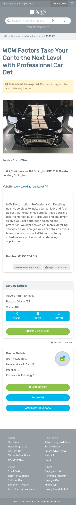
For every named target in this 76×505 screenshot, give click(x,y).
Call (38, 407)
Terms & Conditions (19, 455)
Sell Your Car (15, 480)
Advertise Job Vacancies (22, 489)
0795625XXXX (42, 407)
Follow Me (38, 397)
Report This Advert (56, 267)
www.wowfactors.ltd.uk (29, 186)
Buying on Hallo (53, 471)
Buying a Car (52, 480)
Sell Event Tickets (18, 484)
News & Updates (17, 446)
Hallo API (50, 455)
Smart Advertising (55, 451)
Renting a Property (55, 475)
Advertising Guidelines (57, 442)
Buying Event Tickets (57, 489)
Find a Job (51, 484)
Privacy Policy (16, 459)
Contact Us (14, 451)
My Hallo (59, 3)
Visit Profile (38, 387)
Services (15, 36)
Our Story (13, 442)
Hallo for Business (18, 475)
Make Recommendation (27, 267)
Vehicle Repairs (38, 27)
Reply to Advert (38, 331)
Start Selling (15, 471)
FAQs (48, 459)
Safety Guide (52, 446)
